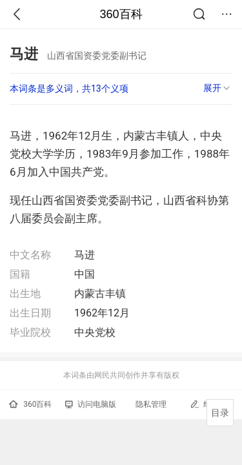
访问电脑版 (90, 404)
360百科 (120, 14)
